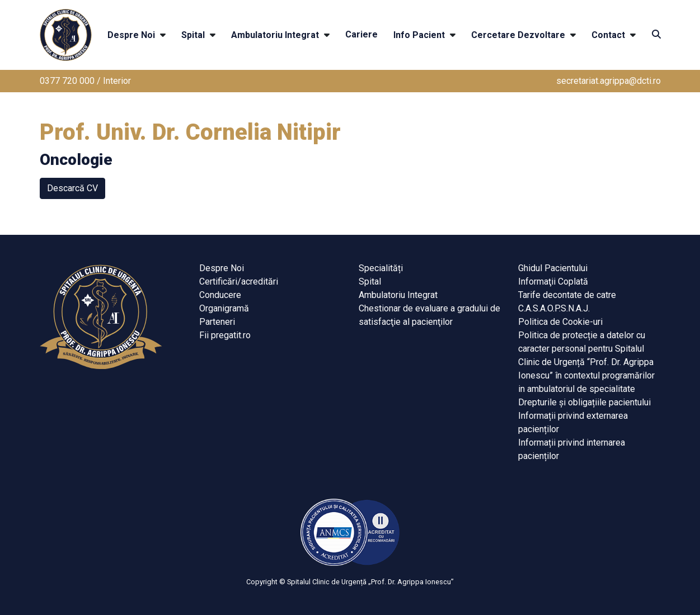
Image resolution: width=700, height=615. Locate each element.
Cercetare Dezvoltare (518, 35)
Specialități (381, 268)
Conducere (220, 295)
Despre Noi (131, 35)
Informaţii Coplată (553, 281)
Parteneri (217, 321)
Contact (608, 35)
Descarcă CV (72, 188)
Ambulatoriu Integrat (275, 35)
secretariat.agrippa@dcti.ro (608, 80)
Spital (193, 35)
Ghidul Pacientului (553, 268)
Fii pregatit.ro (225, 335)
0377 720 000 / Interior (85, 80)
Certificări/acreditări (238, 281)
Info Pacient (419, 35)
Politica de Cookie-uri (560, 321)
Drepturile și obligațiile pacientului (584, 402)
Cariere (361, 34)
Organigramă (224, 308)
